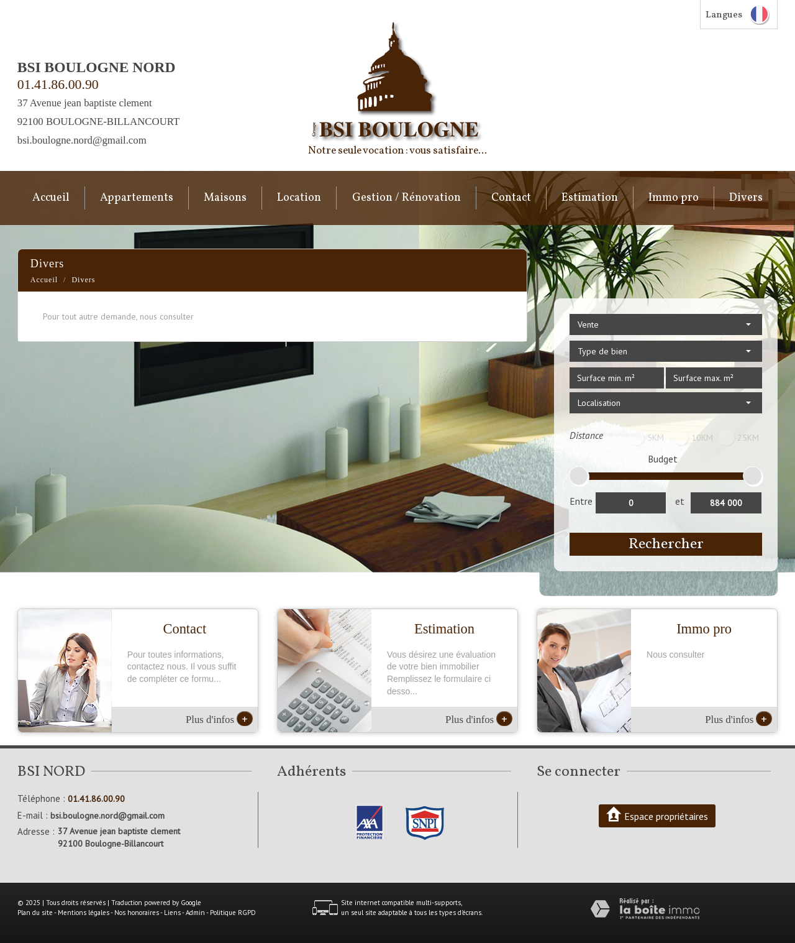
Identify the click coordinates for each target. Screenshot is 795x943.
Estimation (589, 198)
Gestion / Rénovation (406, 198)
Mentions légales (83, 912)
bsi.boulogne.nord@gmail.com (82, 140)
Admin (195, 912)
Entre (581, 501)
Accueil (51, 198)
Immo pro (673, 198)
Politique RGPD (233, 912)
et (679, 501)
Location (299, 198)
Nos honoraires (136, 912)
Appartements (136, 198)
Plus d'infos (219, 718)
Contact (511, 198)
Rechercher (666, 544)
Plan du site (35, 912)
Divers (746, 198)
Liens (172, 912)
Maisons (225, 198)
